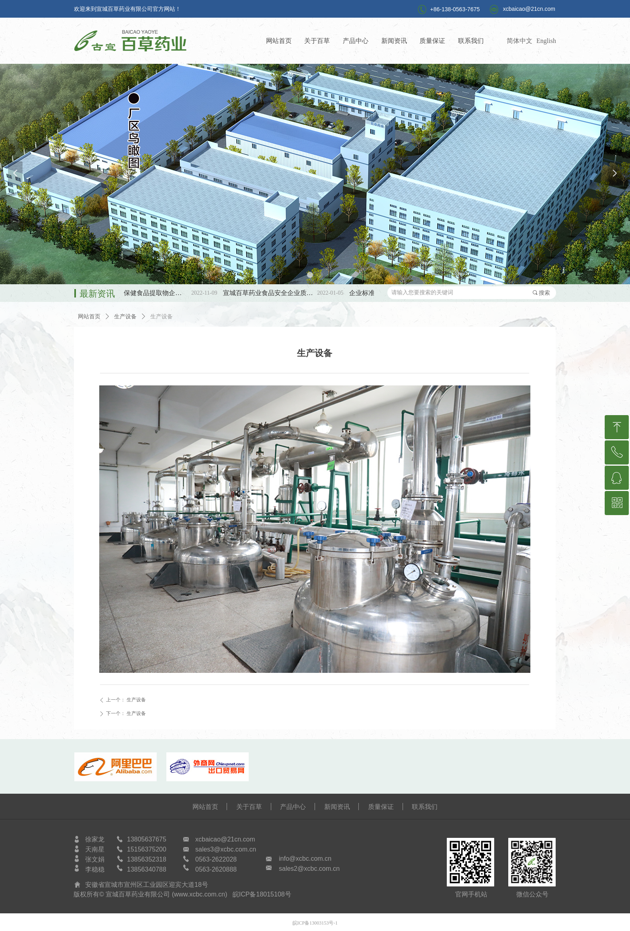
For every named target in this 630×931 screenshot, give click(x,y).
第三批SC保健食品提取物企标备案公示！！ (148, 292)
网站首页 (89, 317)
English (546, 40)
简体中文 (519, 40)
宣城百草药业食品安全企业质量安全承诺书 (275, 292)
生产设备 (125, 317)
